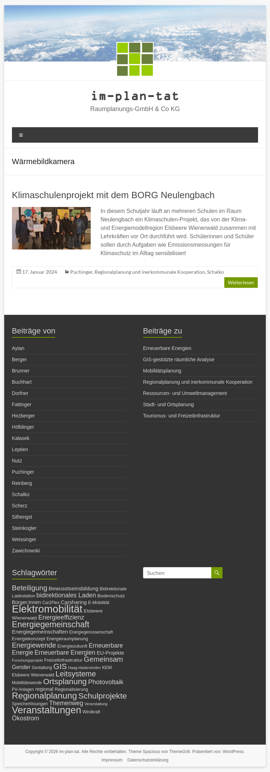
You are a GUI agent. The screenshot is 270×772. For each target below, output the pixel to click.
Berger (19, 359)
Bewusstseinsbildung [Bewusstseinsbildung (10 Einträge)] (73, 588)
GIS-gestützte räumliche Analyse (178, 359)
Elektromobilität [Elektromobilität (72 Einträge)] (47, 609)
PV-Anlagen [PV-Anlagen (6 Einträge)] (23, 689)
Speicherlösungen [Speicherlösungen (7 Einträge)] (30, 703)
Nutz (17, 460)
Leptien (20, 449)
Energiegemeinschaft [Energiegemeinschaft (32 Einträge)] (50, 624)
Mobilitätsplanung (162, 371)
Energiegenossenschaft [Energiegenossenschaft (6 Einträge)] (91, 632)
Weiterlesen (241, 282)
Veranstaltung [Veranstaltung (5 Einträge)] (95, 704)
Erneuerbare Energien (167, 348)
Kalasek (21, 438)
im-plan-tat (134, 95)
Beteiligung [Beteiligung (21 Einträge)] (29, 588)
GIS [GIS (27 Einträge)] (60, 666)
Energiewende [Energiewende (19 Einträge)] (34, 645)
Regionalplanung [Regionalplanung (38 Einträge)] (44, 695)
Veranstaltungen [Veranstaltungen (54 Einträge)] (46, 710)
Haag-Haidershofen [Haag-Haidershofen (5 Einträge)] (84, 668)
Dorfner (20, 393)
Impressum (112, 760)
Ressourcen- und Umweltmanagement (185, 393)
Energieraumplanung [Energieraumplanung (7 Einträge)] (67, 638)
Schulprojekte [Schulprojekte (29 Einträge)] (102, 695)
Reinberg (22, 483)
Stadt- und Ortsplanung (168, 404)
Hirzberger (23, 416)
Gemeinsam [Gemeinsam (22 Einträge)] (103, 659)
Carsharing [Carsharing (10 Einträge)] (74, 602)
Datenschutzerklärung (147, 760)
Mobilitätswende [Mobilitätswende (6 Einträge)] (27, 682)
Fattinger (21, 404)
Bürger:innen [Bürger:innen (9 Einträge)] (26, 602)
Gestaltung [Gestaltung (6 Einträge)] (42, 667)
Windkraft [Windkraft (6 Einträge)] (91, 711)
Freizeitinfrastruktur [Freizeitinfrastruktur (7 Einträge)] (63, 660)
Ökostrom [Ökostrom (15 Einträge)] (25, 718)
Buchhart (22, 382)
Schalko (215, 272)
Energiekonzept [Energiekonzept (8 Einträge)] (28, 638)
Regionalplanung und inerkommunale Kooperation (150, 272)
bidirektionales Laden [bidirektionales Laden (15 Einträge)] (66, 595)
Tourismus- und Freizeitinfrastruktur (181, 416)
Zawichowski (26, 550)
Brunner (21, 371)
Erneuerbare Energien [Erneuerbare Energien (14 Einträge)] (64, 652)
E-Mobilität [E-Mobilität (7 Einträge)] (98, 602)
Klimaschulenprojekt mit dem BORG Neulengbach (113, 195)
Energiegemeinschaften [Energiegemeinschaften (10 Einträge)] (40, 632)
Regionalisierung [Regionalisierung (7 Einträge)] (71, 689)
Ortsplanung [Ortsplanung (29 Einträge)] (65, 681)
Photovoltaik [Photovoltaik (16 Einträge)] (105, 682)
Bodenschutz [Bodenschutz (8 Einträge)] (111, 595)
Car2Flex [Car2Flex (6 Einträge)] (51, 602)
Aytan (18, 348)
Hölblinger (23, 427)
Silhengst (22, 517)
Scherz (19, 505)
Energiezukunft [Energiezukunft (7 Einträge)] (72, 646)
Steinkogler (24, 528)
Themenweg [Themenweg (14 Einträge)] (66, 703)
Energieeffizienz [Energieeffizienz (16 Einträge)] (61, 617)
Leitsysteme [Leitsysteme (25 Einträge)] (76, 673)
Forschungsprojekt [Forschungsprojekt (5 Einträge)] (27, 660)
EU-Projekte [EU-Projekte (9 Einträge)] (110, 653)
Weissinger (24, 539)
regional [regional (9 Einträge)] (44, 689)
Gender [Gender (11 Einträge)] (21, 667)
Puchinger (81, 272)
